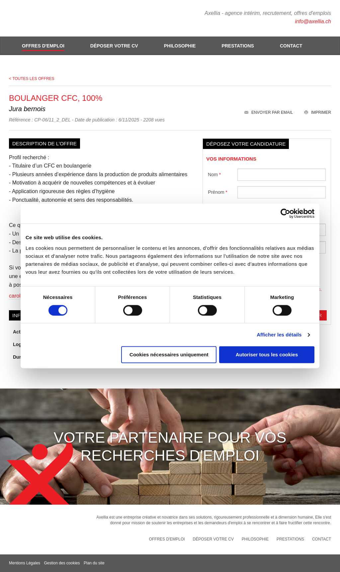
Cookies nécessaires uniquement (169, 355)
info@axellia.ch (313, 21)
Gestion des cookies (62, 563)
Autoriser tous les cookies (267, 355)
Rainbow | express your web (307, 563)
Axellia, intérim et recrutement (47, 18)
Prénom (217, 192)
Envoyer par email (268, 112)
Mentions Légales (24, 563)
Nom (214, 174)
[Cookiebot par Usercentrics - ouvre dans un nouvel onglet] (285, 213)
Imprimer (317, 112)
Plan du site (94, 563)
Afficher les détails (279, 334)
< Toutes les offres (31, 78)
